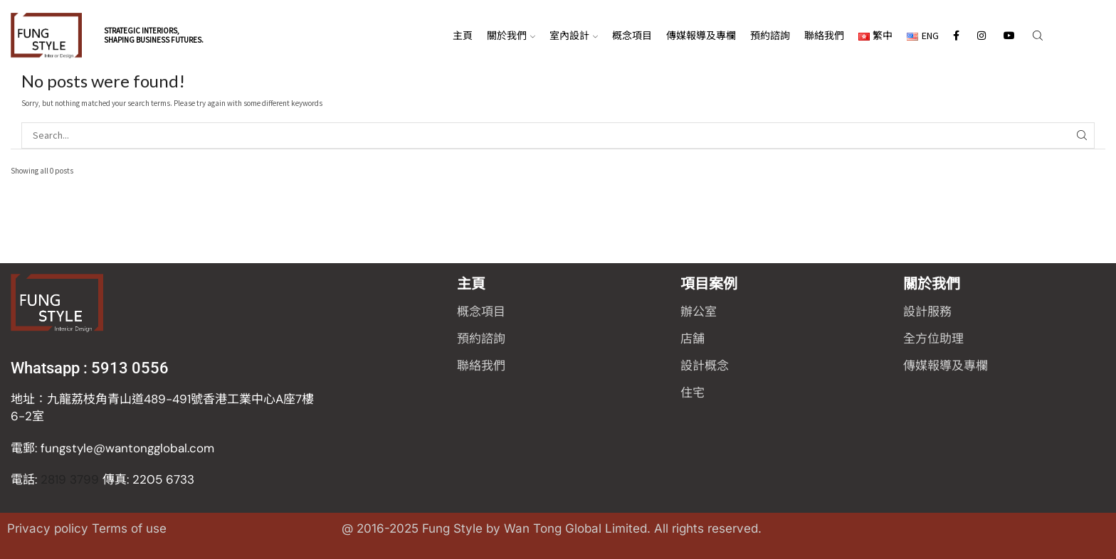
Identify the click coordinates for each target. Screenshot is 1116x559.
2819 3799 (102, 479)
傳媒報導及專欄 (701, 35)
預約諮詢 (770, 35)
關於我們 (511, 35)
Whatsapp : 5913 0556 (90, 368)
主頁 (463, 35)
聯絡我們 (824, 35)
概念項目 (632, 35)
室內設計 (573, 35)
